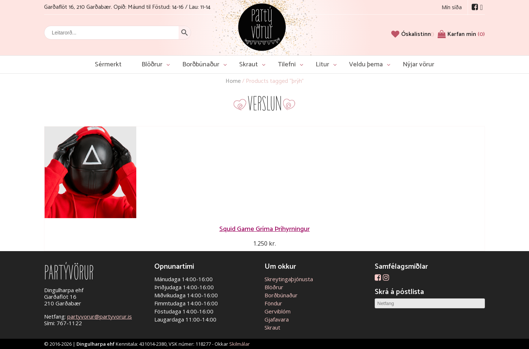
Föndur (273, 303)
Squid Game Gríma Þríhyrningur (264, 229)
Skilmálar (239, 344)
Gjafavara (276, 319)
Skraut (248, 64)
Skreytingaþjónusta (288, 279)
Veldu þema (366, 64)
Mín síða (452, 7)
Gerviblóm (277, 311)
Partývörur (262, 26)
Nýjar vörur (418, 64)
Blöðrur (151, 64)
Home (233, 81)
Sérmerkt (108, 64)
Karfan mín (466, 34)
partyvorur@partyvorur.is (99, 316)
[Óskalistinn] (417, 34)
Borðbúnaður (200, 64)
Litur (322, 64)
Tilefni (287, 64)
